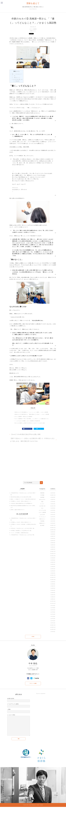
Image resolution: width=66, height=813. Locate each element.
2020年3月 (53, 550)
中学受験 (42, 500)
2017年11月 (53, 608)
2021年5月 (53, 524)
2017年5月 (53, 619)
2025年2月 (53, 498)
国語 (42, 507)
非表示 (18, 71)
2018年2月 (53, 602)
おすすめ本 (42, 520)
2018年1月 (53, 604)
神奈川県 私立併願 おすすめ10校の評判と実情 (22, 502)
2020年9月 (53, 537)
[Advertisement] (33, 469)
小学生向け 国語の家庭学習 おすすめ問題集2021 (23, 510)
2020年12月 (53, 530)
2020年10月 (53, 535)
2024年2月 (53, 504)
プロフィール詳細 (33, 689)
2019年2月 (53, 576)
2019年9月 (53, 563)
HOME (33, 642)
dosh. (42, 513)
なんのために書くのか (18, 79)
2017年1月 (53, 628)
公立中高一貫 (42, 511)
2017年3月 (53, 624)
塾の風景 (42, 530)
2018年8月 (53, 589)
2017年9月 (53, 611)
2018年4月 (53, 598)
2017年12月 (53, 606)
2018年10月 (53, 585)
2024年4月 (53, 502)
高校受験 (42, 502)
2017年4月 (53, 621)
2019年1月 (53, 578)
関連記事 (16, 81)
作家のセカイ (33, 30)
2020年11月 (53, 533)
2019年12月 (53, 556)
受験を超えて (33, 3)
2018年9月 (53, 587)
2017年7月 (53, 615)
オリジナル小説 (42, 515)
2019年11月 (53, 559)
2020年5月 (53, 546)
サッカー (42, 509)
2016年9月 (53, 637)
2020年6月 (53, 543)
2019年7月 (53, 567)
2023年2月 (53, 509)
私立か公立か (42, 504)
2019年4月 (53, 572)
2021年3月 (53, 526)
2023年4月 (53, 507)
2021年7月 (53, 522)
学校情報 (42, 526)
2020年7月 (53, 541)
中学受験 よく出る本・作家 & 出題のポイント (22, 508)
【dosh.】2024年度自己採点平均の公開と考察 (28, 440)
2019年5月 (53, 569)
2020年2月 (53, 552)
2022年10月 (53, 511)
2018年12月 (53, 580)
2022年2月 (53, 520)
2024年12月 (53, 500)
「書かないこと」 (17, 77)
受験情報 (42, 498)
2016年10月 (53, 634)
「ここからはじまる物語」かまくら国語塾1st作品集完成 (29, 426)
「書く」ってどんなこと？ (17, 74)
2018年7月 (53, 591)
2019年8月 (53, 565)
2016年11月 (53, 632)
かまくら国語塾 (33, 29)
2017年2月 (53, 626)
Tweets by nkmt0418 (41, 699)
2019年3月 (53, 574)
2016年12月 (53, 630)
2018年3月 (53, 600)
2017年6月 (53, 617)
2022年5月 (53, 517)
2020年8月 (53, 539)
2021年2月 (53, 528)
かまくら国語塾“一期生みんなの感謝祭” (25, 420)
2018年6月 (53, 593)
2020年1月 (53, 554)
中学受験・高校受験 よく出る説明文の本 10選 (22, 539)
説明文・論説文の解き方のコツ (18, 517)
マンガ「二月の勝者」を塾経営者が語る (21, 541)
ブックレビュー (42, 522)
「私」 (14, 75)
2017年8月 (53, 613)
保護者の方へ (42, 528)
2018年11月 (53, 582)
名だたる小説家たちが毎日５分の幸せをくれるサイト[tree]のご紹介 (32, 428)
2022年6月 (53, 515)
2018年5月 (53, 595)
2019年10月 (53, 561)
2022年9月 (53, 513)
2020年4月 (53, 548)
